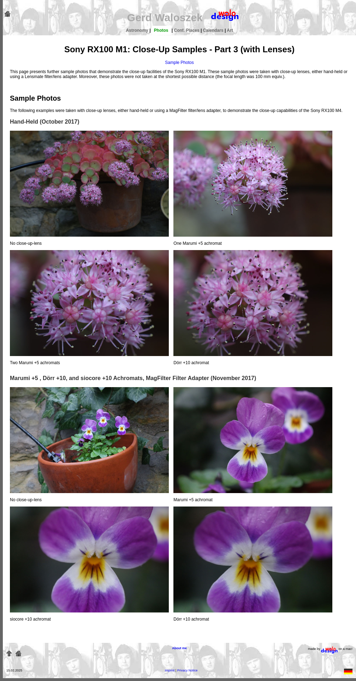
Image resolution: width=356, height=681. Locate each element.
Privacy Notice (187, 670)
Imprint (170, 670)
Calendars (214, 30)
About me (179, 648)
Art (230, 30)
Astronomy (137, 30)
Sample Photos (179, 62)
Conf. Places (187, 30)
